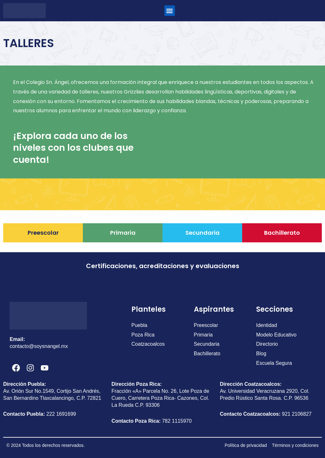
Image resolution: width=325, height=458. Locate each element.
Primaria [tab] (123, 233)
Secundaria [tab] (202, 233)
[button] (169, 10)
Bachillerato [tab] (282, 233)
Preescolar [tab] (43, 233)
